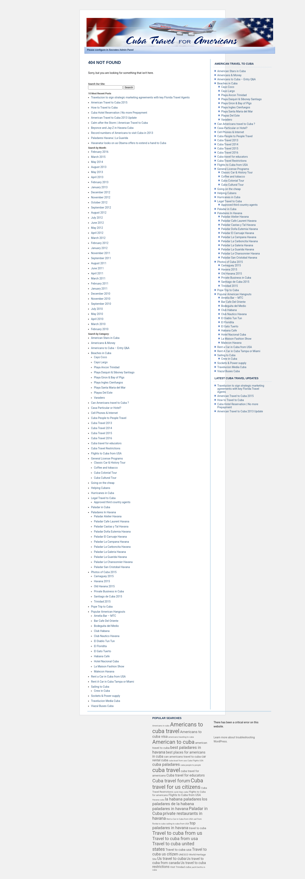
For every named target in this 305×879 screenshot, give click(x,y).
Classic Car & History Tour (109, 462)
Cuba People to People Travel (108, 418)
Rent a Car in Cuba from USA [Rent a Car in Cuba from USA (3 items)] (180, 819)
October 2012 (99, 202)
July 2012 (97, 217)
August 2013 (98, 167)
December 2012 (100, 192)
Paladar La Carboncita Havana (112, 546)
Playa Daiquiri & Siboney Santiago (114, 372)
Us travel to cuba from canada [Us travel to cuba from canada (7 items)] (178, 861)
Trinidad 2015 (102, 601)
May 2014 (97, 161)
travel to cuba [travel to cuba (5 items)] (197, 828)
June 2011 (97, 268)
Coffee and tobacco (106, 467)
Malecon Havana (104, 671)
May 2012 (97, 227)
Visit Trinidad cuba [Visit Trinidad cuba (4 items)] (180, 867)
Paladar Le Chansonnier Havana (113, 562)
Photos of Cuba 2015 (104, 572)
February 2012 (99, 243)
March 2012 (98, 237)
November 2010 (100, 298)
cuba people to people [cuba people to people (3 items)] (191, 765)
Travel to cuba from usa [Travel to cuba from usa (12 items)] (175, 838)
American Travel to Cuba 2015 (109, 102)
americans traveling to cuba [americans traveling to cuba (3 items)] (181, 737)
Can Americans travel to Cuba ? (110, 402)
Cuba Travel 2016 (101, 438)
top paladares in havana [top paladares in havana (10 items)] (173, 825)
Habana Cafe (102, 656)
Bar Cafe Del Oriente (106, 620)
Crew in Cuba (102, 690)
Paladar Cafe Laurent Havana (111, 521)
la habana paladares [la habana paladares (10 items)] (183, 799)
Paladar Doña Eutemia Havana (112, 531)
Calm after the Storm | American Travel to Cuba (119, 122)
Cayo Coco (100, 357)
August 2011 (98, 263)
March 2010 (98, 324)
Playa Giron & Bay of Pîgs (109, 377)
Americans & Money (103, 343)
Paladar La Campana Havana (111, 541)
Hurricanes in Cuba (102, 493)
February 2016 (99, 151)
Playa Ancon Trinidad (106, 367)
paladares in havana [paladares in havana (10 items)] (170, 808)
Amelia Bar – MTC (105, 615)
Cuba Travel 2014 (101, 428)
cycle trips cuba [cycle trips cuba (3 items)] (181, 792)
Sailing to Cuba (100, 686)
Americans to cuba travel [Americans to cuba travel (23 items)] (177, 727)
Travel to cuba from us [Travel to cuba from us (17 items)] (177, 833)
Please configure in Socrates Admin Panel (110, 50)
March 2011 (98, 278)
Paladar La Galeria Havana (110, 551)
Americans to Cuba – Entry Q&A (110, 348)
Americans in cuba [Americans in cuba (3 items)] (160, 725)
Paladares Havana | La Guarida (109, 138)
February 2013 (99, 182)
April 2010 (97, 319)
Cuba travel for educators (106, 443)
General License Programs (107, 458)
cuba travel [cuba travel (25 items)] (166, 770)
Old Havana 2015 (104, 586)
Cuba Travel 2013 (101, 423)
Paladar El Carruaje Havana (110, 536)
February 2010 (99, 329)
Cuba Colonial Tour (105, 472)
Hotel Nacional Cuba (106, 661)
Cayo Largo (101, 362)
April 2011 (97, 273)
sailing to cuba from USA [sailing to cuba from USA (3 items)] (177, 823)
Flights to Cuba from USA (106, 453)
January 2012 (99, 248)
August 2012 (98, 212)
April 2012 (97, 232)
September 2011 (101, 258)
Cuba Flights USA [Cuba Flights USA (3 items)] (195, 760)
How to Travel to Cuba (104, 107)
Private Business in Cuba (109, 591)
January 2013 (99, 187)
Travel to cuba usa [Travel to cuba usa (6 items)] (178, 850)
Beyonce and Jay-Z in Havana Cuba (112, 127)
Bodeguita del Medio (106, 625)
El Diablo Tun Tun (104, 641)
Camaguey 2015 (104, 576)
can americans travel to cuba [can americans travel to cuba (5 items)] (182, 756)
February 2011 (99, 283)
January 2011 (99, 288)
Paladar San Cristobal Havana (112, 567)
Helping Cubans (100, 487)
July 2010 (97, 308)
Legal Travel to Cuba (103, 498)
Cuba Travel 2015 (101, 433)
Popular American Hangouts (108, 611)
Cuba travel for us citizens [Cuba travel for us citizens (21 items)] (177, 783)
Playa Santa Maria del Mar (110, 387)
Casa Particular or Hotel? (106, 407)
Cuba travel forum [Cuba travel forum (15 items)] (171, 781)
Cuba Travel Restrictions (105, 448)
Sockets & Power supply (105, 695)
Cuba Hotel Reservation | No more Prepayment (119, 112)
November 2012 (100, 197)
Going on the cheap (102, 482)
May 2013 (97, 172)
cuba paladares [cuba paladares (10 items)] (166, 764)
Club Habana (102, 631)
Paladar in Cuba (100, 507)
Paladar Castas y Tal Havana (111, 526)
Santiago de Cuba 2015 (108, 596)
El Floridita (100, 646)
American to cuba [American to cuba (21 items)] (173, 742)
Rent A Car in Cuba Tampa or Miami (112, 681)
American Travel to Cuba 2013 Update (114, 117)
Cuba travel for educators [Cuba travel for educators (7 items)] (186, 775)
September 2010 (101, 303)
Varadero (99, 397)
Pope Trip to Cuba (102, 606)
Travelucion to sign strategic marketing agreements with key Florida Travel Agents (140, 97)
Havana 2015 (102, 581)
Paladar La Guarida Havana (110, 556)
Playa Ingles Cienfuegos (108, 382)
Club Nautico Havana (106, 636)
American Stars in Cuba (105, 337)
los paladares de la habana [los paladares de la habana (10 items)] (179, 801)
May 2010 (97, 313)
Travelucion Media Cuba (105, 700)
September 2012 (101, 207)
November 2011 (100, 253)
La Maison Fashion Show (109, 666)
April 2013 (97, 177)
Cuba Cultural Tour (105, 477)
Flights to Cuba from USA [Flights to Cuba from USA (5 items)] (185, 795)
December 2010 (100, 293)
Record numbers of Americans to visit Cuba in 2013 (122, 132)
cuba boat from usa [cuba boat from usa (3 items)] (178, 760)
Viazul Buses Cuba (102, 706)
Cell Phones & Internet (104, 412)
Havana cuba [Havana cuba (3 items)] (158, 800)
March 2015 (98, 156)
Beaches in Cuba (101, 353)
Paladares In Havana (103, 512)
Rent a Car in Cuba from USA (108, 676)
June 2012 (97, 222)
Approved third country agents (112, 502)
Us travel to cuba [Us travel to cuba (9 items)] (171, 858)
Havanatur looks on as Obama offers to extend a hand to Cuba (128, 143)
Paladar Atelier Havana (108, 516)
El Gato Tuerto (102, 651)
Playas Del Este (103, 392)
